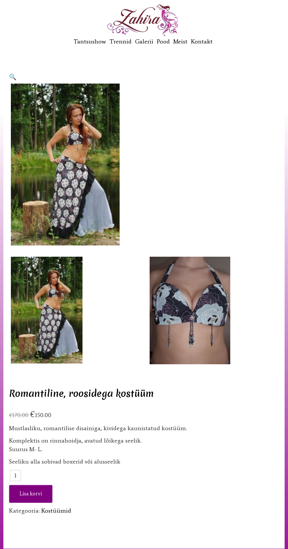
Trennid (121, 41)
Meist (180, 41)
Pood (163, 41)
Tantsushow (90, 41)
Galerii (144, 41)
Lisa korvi (31, 494)
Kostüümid (56, 510)
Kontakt (202, 41)
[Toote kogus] (15, 475)
